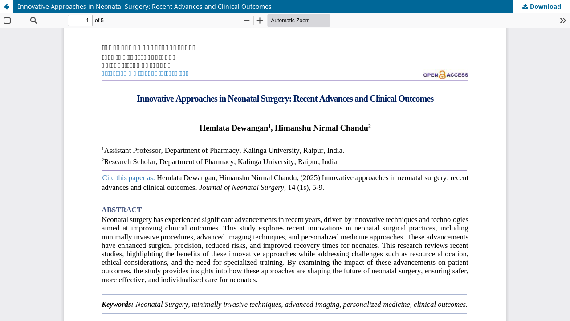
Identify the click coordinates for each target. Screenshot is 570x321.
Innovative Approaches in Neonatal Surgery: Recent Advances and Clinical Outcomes (145, 6)
